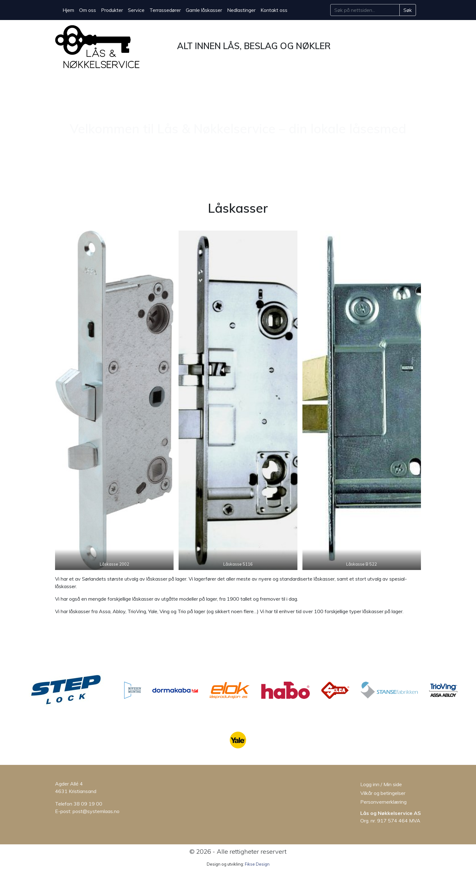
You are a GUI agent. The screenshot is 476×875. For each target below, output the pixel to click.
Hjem (68, 10)
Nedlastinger (241, 10)
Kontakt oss (274, 10)
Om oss (87, 10)
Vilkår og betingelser (382, 793)
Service (136, 10)
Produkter (112, 10)
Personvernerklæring (383, 802)
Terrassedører (165, 10)
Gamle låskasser (204, 10)
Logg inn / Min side (381, 784)
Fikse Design (257, 864)
